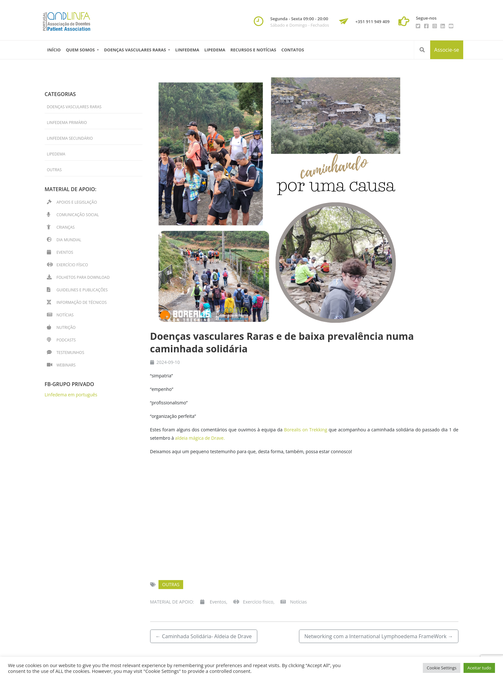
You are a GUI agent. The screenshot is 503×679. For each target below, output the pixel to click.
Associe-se (446, 49)
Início (54, 50)
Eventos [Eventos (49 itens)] (64, 252)
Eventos (218, 602)
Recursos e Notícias (253, 50)
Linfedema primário (67, 122)
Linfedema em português (71, 395)
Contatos (292, 50)
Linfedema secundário (70, 138)
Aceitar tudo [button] (479, 668)
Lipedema (214, 50)
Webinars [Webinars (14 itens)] (65, 365)
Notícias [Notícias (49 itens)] (64, 315)
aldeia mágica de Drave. (200, 438)
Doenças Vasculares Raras (74, 107)
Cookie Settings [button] (441, 668)
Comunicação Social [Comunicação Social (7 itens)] (77, 214)
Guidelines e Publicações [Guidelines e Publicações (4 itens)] (82, 290)
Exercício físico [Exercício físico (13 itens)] (72, 265)
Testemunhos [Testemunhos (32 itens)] (70, 352)
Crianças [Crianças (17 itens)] (65, 227)
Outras (171, 584)
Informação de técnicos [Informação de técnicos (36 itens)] (81, 302)
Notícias (298, 602)
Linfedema (187, 50)
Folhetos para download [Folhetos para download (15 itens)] (83, 277)
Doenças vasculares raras (135, 50)
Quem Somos (81, 50)
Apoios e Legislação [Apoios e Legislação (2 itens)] (76, 202)
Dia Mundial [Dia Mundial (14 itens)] (68, 239)
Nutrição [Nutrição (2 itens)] (66, 327)
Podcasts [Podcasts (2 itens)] (66, 340)
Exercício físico (258, 602)
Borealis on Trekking (306, 430)
